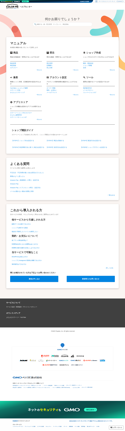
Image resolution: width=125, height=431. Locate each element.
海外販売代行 (87, 88)
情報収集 (71, 426)
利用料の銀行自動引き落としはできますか (26, 248)
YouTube (23, 317)
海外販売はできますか (19, 264)
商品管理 (13, 63)
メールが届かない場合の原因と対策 (22, 191)
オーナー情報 (51, 88)
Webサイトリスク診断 (59, 385)
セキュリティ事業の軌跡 (87, 387)
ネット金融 (77, 426)
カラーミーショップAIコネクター (21, 113)
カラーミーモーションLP (18, 117)
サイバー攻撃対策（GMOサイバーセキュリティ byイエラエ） (37, 387)
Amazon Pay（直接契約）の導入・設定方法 (24, 180)
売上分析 (49, 67)
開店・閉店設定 (88, 63)
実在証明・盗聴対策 (17, 387)
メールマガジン (88, 90)
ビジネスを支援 (40, 426)
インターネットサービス (18, 426)
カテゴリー (13, 67)
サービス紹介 (10, 307)
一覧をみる (39, 70)
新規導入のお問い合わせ (90, 279)
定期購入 (49, 65)
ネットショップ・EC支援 (30, 426)
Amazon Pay (14, 184)
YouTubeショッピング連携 (19, 88)
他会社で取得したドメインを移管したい (25, 231)
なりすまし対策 (76, 387)
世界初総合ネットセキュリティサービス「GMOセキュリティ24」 (27, 385)
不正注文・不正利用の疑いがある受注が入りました (27, 172)
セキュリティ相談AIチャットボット (74, 385)
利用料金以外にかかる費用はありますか (25, 244)
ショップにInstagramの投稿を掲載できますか (27, 260)
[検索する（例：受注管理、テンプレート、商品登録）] (62, 24)
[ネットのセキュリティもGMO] (14, 1)
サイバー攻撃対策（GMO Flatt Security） (62, 387)
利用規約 (19, 307)
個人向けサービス (90, 426)
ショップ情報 (87, 65)
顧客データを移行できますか (21, 224)
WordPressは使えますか (20, 256)
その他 (97, 426)
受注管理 (49, 63)
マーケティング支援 (57, 426)
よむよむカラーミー (12, 317)
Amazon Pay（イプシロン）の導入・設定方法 (25, 187)
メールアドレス (52, 92)
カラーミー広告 (15, 90)
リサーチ (65, 426)
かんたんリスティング (17, 92)
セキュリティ (48, 426)
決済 (84, 67)
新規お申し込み (34, 279)
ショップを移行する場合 (20, 228)
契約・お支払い (52, 90)
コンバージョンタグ (89, 92)
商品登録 (13, 65)
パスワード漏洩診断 (48, 385)
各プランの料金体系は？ (20, 240)
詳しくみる (109, 268)
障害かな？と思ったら (17, 176)
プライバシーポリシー (29, 307)
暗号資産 (83, 426)
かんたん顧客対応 (16, 115)
